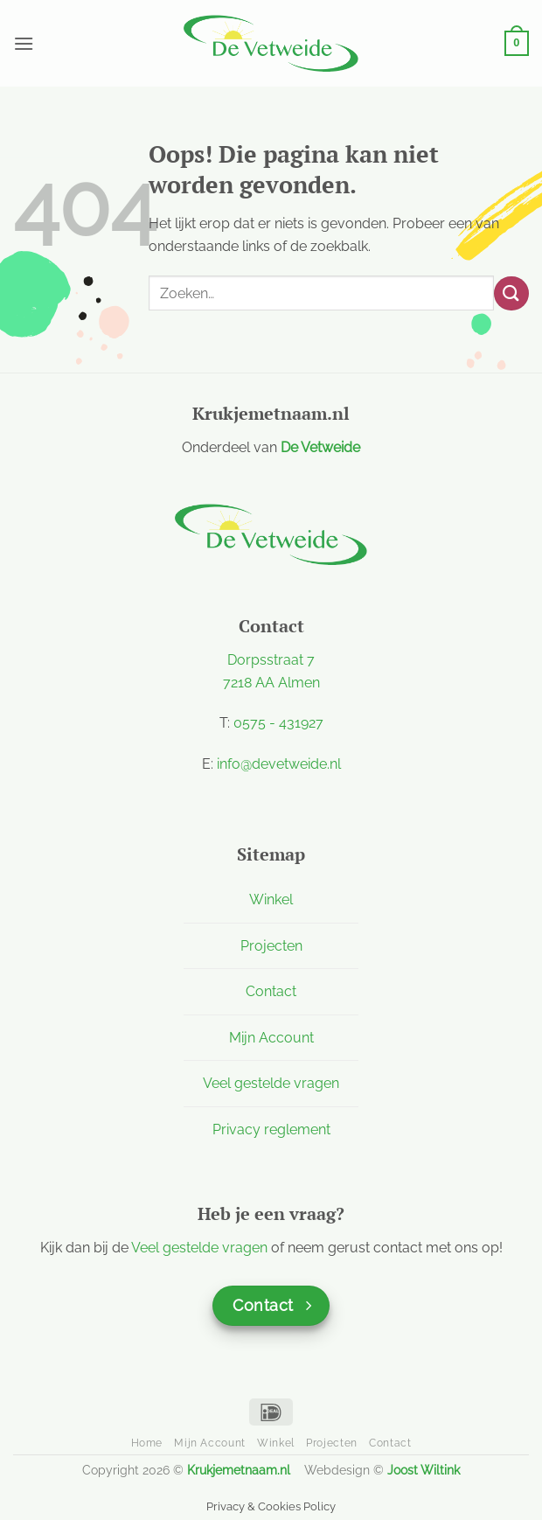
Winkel (271, 899)
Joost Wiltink (423, 1469)
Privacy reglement (271, 1129)
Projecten (271, 946)
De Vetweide (320, 447)
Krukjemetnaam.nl (238, 1469)
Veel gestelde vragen (271, 1083)
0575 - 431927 (278, 723)
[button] (23, 43)
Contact (271, 991)
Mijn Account (271, 1037)
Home (147, 1442)
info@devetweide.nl (279, 764)
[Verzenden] (511, 293)
